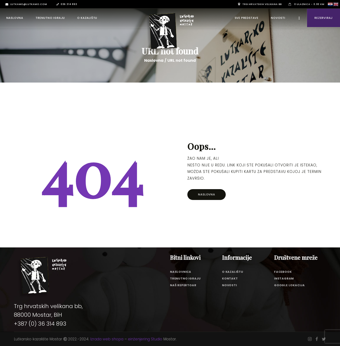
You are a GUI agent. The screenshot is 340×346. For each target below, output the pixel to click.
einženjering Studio (145, 339)
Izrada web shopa (106, 339)
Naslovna (153, 60)
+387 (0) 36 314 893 (40, 324)
